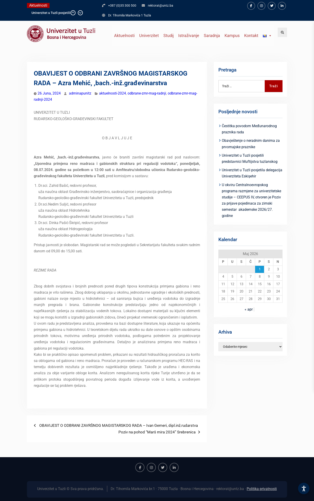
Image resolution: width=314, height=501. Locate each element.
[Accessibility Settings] (303, 488)
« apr (249, 309)
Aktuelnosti (124, 35)
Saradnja (212, 35)
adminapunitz (80, 93)
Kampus (232, 35)
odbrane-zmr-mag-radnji (147, 93)
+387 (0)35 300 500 (122, 5)
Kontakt (251, 35)
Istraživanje (188, 35)
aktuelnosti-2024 (112, 93)
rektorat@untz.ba (160, 5)
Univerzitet (149, 35)
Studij (168, 35)
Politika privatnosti (262, 489)
